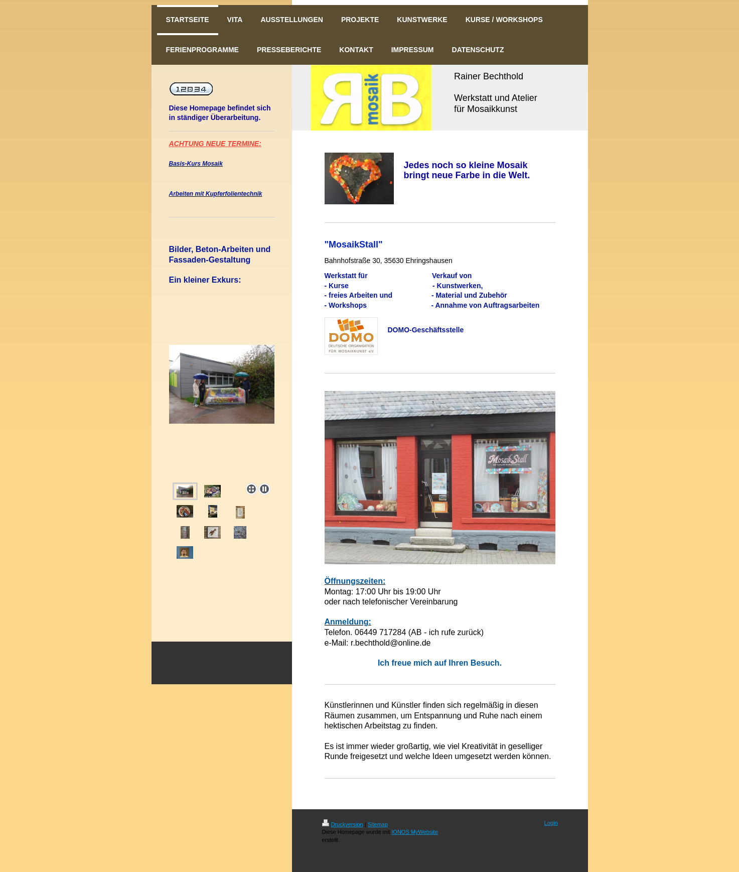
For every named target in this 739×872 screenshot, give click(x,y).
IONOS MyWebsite (414, 832)
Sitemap (378, 824)
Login (551, 823)
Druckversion (342, 824)
